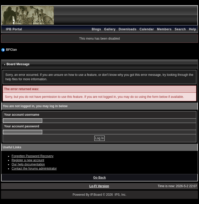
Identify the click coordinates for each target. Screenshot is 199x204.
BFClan (11, 50)
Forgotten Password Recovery (32, 156)
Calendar (147, 29)
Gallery (110, 29)
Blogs (96, 29)
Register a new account (28, 160)
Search (180, 29)
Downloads (128, 29)
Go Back (99, 177)
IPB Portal (14, 29)
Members (164, 29)
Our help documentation (28, 164)
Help (192, 29)
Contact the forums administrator (34, 168)
